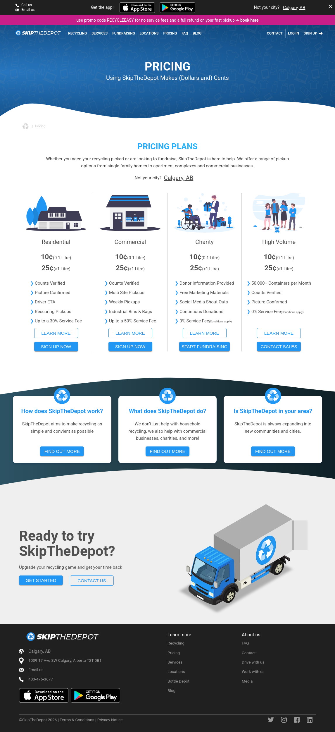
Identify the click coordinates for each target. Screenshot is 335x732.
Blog (197, 33)
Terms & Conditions (77, 719)
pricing (40, 126)
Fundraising (123, 33)
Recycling (77, 33)
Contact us (91, 580)
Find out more (62, 451)
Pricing (170, 33)
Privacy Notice (110, 719)
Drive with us (253, 662)
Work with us (253, 671)
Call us (26, 5)
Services (99, 33)
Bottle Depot (178, 681)
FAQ (185, 33)
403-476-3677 (40, 679)
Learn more (55, 333)
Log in (293, 33)
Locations (149, 33)
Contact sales (278, 346)
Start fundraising (204, 346)
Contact (275, 33)
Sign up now (56, 346)
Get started (41, 580)
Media (247, 681)
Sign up (310, 33)
